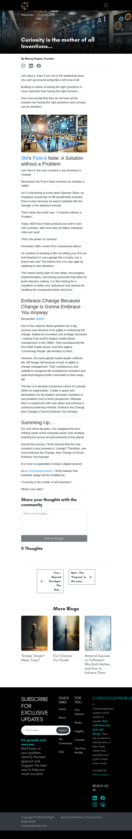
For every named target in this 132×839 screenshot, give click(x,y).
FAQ (61, 752)
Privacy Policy (94, 817)
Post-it (40, 158)
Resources (27, 14)
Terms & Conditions (72, 817)
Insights (79, 731)
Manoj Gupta (101, 774)
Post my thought (54, 538)
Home (62, 709)
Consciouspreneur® (40, 470)
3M (24, 158)
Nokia (39, 318)
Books (78, 722)
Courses (79, 739)
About (62, 717)
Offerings (64, 726)
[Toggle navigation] (106, 5)
